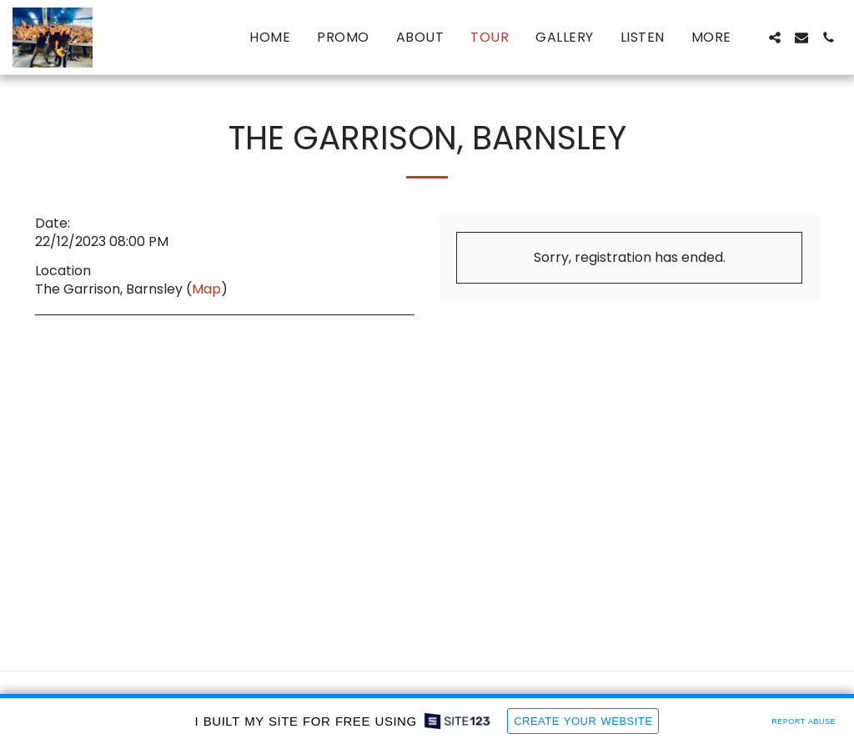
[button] (774, 37)
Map (206, 289)
